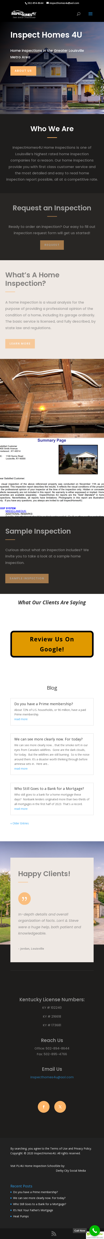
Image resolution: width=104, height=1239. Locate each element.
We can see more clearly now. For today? (48, 739)
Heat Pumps (21, 1216)
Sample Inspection (27, 578)
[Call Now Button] (94, 1230)
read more (21, 719)
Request (52, 245)
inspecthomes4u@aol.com (52, 1077)
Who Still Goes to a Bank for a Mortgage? (49, 788)
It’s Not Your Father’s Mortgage (33, 1210)
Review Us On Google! (52, 644)
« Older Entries (19, 823)
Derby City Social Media (71, 1170)
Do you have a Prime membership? (43, 703)
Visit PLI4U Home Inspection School (33, 1166)
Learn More (20, 344)
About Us (23, 71)
